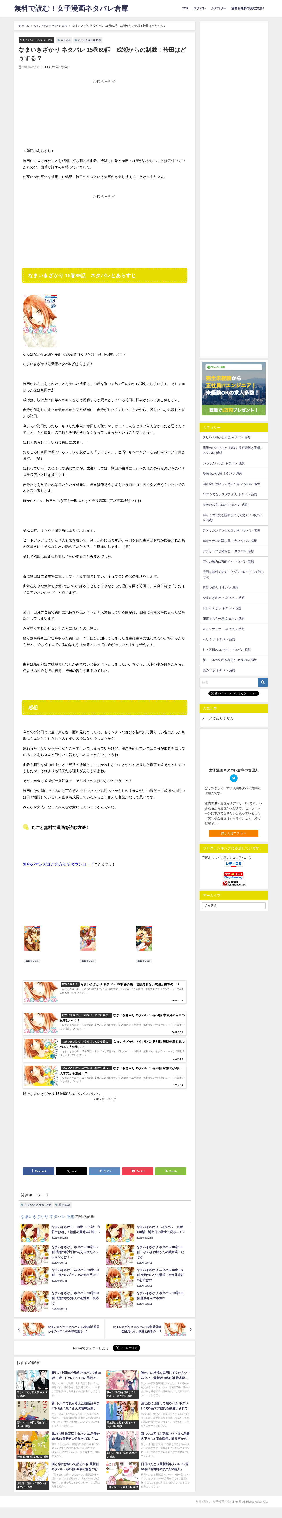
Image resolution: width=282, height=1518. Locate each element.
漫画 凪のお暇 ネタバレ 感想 (222, 473)
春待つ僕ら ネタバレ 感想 (220, 587)
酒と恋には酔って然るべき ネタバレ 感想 (231, 483)
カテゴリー (218, 8)
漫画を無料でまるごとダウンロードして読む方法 (233, 574)
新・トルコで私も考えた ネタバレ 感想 (230, 659)
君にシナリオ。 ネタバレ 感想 (224, 628)
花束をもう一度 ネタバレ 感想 (224, 618)
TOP (185, 8)
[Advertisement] (104, 115)
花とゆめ (72, 40)
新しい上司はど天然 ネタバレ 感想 (227, 437)
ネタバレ (199, 8)
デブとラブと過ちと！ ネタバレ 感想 (228, 551)
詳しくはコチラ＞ (233, 833)
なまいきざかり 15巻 (99, 40)
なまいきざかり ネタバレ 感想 (39, 40)
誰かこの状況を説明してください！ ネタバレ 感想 (232, 517)
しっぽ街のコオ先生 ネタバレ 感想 (227, 649)
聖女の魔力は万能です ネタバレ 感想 (228, 561)
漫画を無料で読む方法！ (248, 8)
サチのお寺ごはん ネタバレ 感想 (225, 504)
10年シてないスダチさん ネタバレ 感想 (230, 494)
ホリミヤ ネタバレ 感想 (219, 639)
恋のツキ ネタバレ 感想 (219, 670)
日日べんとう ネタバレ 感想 (222, 608)
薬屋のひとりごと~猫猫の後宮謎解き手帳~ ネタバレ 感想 (232, 450)
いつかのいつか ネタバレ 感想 (224, 463)
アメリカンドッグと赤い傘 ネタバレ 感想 (231, 530)
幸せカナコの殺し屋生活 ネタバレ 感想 (230, 540)
